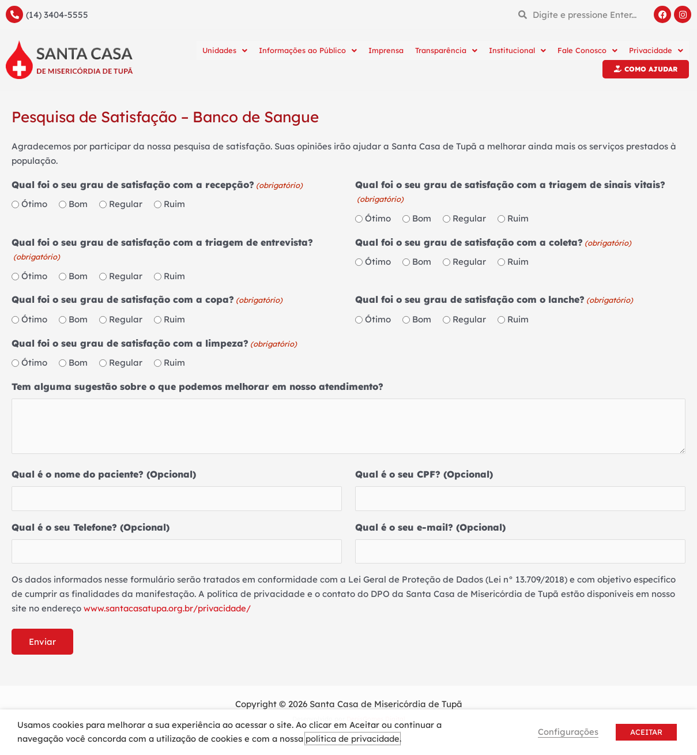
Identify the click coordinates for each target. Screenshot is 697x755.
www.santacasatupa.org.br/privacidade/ (170, 608)
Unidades (224, 50)
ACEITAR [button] (646, 732)
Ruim (174, 203)
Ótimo (34, 203)
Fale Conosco (587, 50)
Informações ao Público (308, 50)
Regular (125, 203)
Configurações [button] (568, 731)
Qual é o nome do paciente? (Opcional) (104, 474)
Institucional (517, 50)
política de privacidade (353, 738)
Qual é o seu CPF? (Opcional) (424, 474)
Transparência (446, 50)
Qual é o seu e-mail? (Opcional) (430, 527)
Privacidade (656, 50)
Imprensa (386, 50)
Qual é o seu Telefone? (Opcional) (90, 527)
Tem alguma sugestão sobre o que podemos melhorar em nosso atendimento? (197, 386)
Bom (78, 203)
